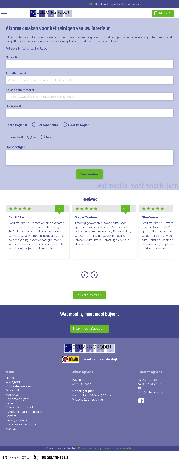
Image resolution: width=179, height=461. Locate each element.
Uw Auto (12, 106)
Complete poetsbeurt (20, 386)
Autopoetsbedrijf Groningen (24, 411)
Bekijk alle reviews (87, 295)
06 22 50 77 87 (149, 384)
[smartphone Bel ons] (163, 13)
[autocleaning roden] (51, 16)
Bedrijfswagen (79, 125)
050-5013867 (148, 379)
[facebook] (141, 402)
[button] (85, 277)
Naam (10, 57)
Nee (49, 137)
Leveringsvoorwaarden (21, 424)
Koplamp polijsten (18, 399)
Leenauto (14, 137)
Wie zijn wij (13, 382)
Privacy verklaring (17, 420)
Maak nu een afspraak (87, 328)
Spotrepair (12, 394)
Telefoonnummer (18, 90)
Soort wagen (16, 125)
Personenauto (47, 125)
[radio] (34, 124)
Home (10, 377)
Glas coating (14, 390)
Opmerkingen (16, 147)
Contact (11, 416)
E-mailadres (14, 73)
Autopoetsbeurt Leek (20, 407)
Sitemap (11, 428)
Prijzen (10, 403)
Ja (34, 137)
